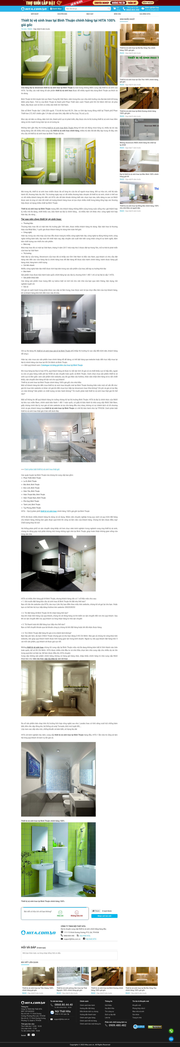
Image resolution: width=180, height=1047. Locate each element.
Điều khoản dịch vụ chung (89, 1011)
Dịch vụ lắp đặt (110, 1014)
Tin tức (24, 29)
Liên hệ (107, 1018)
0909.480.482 (117, 1025)
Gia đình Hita (109, 1008)
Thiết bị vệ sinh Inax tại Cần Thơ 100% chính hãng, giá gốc (139, 81)
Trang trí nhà (136, 1018)
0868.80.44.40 (64, 1004)
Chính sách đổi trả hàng (88, 1021)
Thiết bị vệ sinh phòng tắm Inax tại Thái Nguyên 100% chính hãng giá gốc (72, 989)
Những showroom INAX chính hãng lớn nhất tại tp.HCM (138, 144)
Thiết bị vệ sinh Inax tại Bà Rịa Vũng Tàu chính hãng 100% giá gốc (137, 49)
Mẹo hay (89, 14)
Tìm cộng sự (109, 1011)
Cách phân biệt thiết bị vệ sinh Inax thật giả (41, 469)
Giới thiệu (108, 1005)
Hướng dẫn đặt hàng (87, 1008)
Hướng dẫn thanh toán (88, 1014)
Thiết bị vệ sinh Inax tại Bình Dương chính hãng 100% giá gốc (138, 112)
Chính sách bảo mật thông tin (90, 1024)
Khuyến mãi (62, 14)
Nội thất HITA (85, 936)
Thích (96, 911)
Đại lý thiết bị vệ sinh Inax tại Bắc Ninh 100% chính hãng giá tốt (139, 175)
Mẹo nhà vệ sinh (138, 1011)
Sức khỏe (135, 1014)
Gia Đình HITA (145, 14)
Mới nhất (35, 14)
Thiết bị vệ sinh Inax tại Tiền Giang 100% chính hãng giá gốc (37, 989)
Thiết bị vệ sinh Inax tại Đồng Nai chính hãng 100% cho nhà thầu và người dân (139, 207)
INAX (30, 29)
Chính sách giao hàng (87, 1018)
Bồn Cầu (117, 14)
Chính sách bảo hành (87, 1005)
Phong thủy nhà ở (138, 1008)
